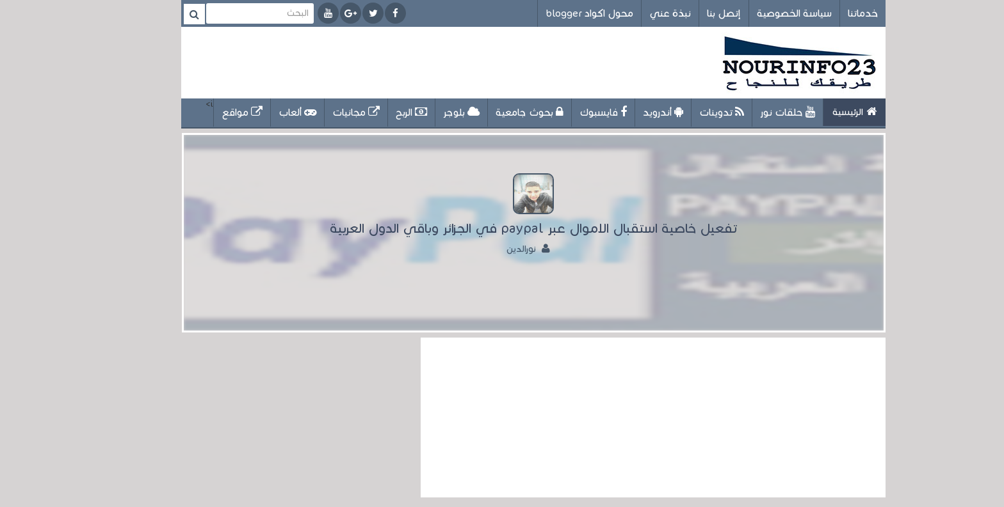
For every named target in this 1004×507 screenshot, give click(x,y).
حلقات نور (756, 112)
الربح (380, 112)
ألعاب (266, 112)
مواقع (210, 112)
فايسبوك (571, 112)
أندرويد (631, 112)
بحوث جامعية (498, 112)
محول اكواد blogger (558, 13)
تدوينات (690, 112)
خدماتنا (831, 13)
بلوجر (430, 112)
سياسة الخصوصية (762, 13)
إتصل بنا (692, 13)
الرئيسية (823, 111)
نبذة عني (639, 13)
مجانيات (324, 112)
